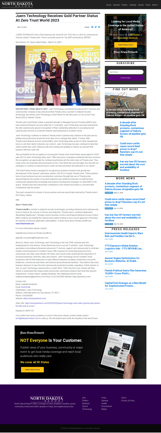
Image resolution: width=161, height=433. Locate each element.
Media (104, 409)
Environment (107, 406)
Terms (123, 398)
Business (86, 403)
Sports (141, 5)
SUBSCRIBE (126, 78)
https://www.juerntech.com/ (34, 298)
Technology (87, 409)
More (154, 5)
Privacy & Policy (128, 400)
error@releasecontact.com (27, 318)
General (116, 5)
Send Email (25, 287)
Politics (124, 5)
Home (109, 4)
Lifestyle (132, 5)
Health (104, 403)
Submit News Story (125, 45)
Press (148, 5)
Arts (84, 398)
